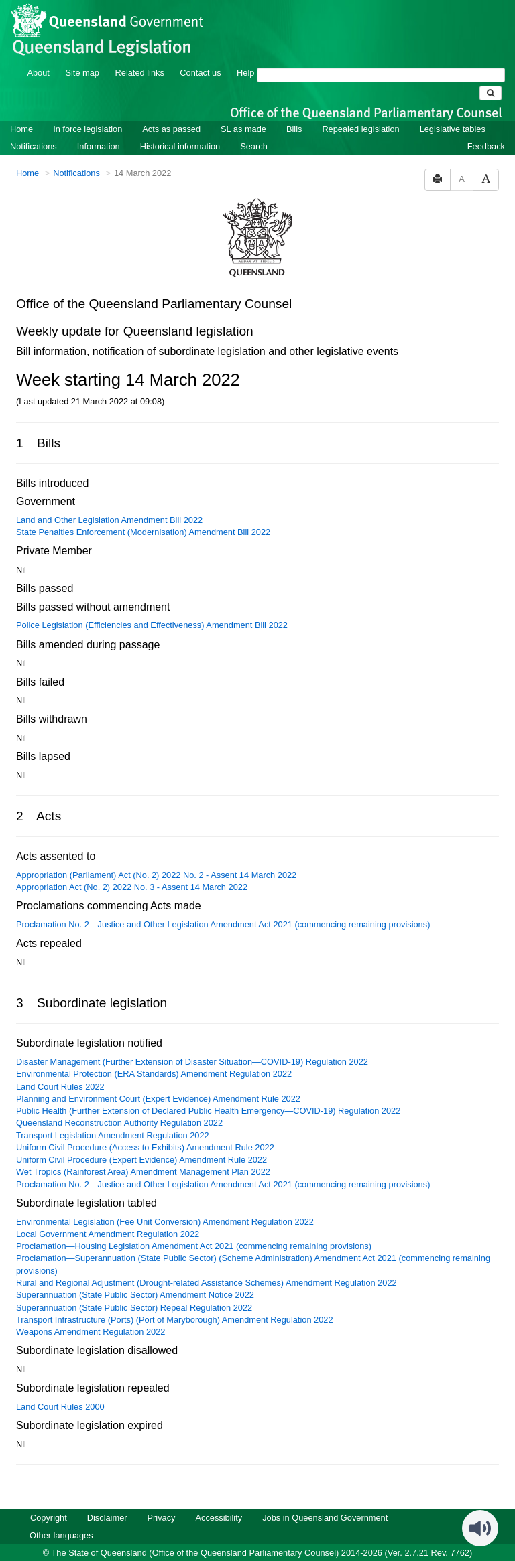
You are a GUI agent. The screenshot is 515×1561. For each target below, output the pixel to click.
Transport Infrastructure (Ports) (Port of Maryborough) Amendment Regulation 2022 (174, 1320)
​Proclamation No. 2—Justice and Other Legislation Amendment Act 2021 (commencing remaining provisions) (223, 924)
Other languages (61, 1535)
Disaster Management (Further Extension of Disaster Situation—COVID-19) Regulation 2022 (192, 1062)
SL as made (243, 129)
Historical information (180, 146)
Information (98, 146)
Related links (139, 73)
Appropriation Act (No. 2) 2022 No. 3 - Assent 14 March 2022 (131, 887)
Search (254, 146)
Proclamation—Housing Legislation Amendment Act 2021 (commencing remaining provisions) (193, 1246)
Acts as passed (171, 129)
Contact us (200, 73)
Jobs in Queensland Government (325, 1518)
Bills (294, 129)
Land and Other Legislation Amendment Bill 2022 (109, 520)
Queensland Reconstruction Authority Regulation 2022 (119, 1123)
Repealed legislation (360, 129)
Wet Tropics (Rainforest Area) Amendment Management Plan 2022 (143, 1172)
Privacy (162, 1518)
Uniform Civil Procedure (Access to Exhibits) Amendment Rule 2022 (145, 1147)
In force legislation (87, 129)
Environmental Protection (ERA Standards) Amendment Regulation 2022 (154, 1074)
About (38, 73)
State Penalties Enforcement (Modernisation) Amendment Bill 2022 (143, 532)
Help (245, 73)
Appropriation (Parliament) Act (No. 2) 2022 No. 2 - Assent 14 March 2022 (156, 875)
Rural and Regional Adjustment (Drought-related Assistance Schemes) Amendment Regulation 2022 (206, 1283)
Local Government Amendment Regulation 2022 (107, 1234)
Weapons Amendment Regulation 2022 (90, 1332)
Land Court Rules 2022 (60, 1087)
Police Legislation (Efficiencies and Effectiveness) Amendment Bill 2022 (152, 625)
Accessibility (218, 1518)
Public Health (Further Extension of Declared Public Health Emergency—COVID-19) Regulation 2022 (208, 1111)
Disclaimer (107, 1518)
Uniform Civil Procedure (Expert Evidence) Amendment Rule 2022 (141, 1160)
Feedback (486, 146)
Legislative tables (452, 129)
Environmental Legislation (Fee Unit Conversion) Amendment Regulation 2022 (165, 1222)
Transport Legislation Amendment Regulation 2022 (112, 1135)
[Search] (381, 75)
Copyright (48, 1518)
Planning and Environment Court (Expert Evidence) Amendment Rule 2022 (158, 1099)
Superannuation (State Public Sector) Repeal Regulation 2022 (134, 1308)
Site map (82, 73)
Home (21, 129)
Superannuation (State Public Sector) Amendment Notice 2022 (135, 1295)
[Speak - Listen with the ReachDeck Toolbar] (480, 1528)
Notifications (33, 146)
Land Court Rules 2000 (60, 1407)
